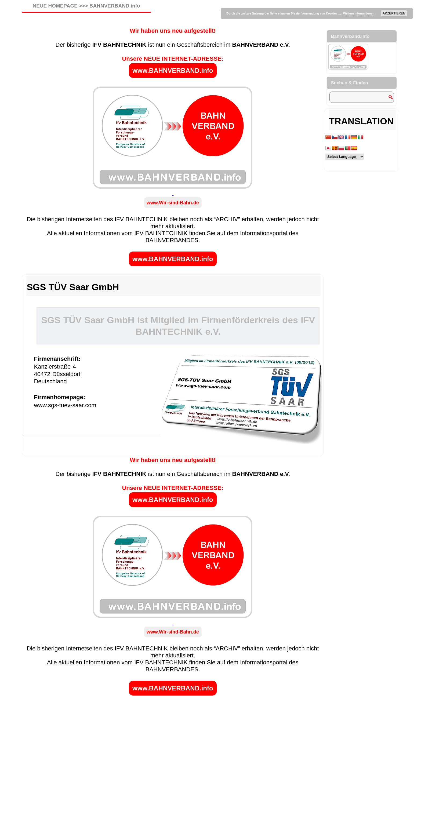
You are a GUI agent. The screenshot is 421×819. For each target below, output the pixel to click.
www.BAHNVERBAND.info (172, 70)
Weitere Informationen (358, 13)
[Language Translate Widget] (344, 157)
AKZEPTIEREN (394, 13)
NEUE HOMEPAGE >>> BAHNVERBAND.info (86, 6)
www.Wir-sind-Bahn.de (173, 202)
